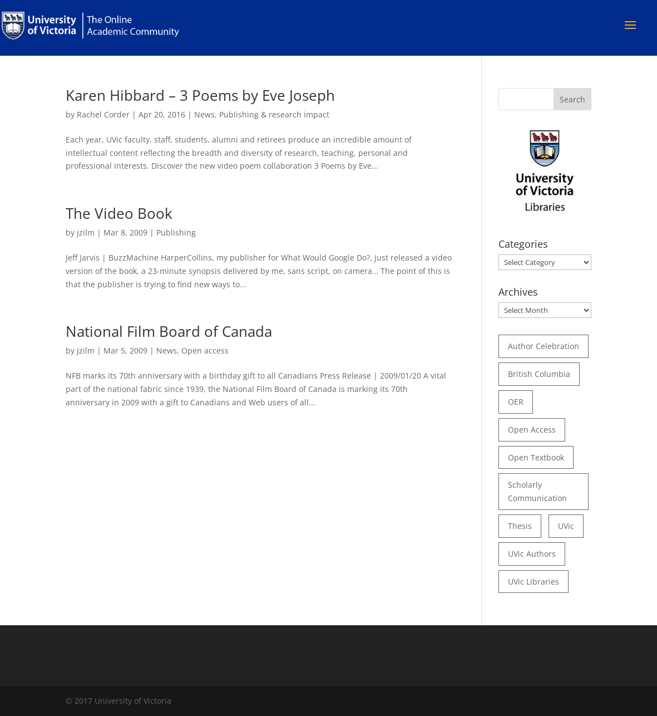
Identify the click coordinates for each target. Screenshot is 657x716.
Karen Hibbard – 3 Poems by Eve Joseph (200, 95)
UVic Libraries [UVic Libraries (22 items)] (533, 581)
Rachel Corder (103, 114)
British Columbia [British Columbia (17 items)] (539, 374)
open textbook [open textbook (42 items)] (536, 457)
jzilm (86, 232)
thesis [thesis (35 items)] (520, 526)
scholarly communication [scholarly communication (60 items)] (537, 491)
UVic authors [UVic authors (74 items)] (532, 553)
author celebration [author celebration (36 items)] (543, 346)
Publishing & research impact (274, 114)
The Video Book (119, 213)
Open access (205, 350)
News (204, 114)
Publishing (176, 232)
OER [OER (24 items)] (515, 401)
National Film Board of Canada (169, 331)
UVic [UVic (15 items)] (566, 526)
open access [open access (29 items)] (532, 429)
